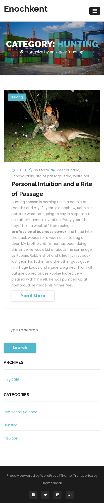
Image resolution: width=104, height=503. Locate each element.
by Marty (42, 170)
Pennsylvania (22, 176)
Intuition (11, 438)
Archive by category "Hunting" (57, 51)
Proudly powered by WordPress (33, 475)
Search (19, 347)
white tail (81, 176)
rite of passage (49, 176)
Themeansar (51, 483)
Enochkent (26, 9)
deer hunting (68, 170)
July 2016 (11, 379)
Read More (32, 296)
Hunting (17, 97)
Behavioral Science (21, 411)
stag (67, 176)
